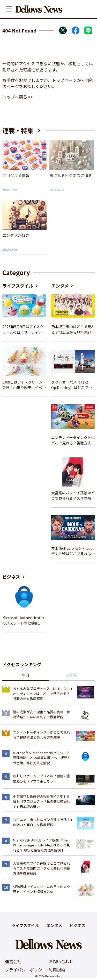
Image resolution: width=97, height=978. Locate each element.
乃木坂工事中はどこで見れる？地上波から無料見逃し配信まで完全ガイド (73, 329)
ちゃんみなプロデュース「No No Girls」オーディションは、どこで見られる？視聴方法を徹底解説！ (42, 693)
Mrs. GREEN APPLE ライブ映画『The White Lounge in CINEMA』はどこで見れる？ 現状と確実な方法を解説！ (41, 845)
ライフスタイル (17, 285)
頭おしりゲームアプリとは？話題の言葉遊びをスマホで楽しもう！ (41, 778)
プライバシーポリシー (25, 970)
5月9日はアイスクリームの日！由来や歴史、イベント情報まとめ (24, 384)
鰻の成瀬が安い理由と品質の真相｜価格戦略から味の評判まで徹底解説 (41, 714)
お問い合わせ (61, 961)
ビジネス (11, 576)
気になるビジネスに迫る (70, 175)
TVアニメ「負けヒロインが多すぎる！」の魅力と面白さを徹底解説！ (42, 822)
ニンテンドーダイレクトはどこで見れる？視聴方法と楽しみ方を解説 (73, 440)
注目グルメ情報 (15, 175)
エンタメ (60, 285)
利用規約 (57, 970)
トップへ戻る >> (17, 97)
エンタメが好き (15, 235)
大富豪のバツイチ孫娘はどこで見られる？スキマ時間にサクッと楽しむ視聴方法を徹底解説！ (73, 495)
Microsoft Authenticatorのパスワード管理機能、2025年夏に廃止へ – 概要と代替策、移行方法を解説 (24, 620)
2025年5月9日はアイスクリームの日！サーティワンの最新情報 (24, 329)
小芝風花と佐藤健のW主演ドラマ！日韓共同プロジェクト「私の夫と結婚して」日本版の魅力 (41, 801)
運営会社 (13, 961)
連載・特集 (17, 130)
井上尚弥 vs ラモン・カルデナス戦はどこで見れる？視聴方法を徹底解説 (73, 551)
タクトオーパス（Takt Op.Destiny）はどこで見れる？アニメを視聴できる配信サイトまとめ (73, 384)
